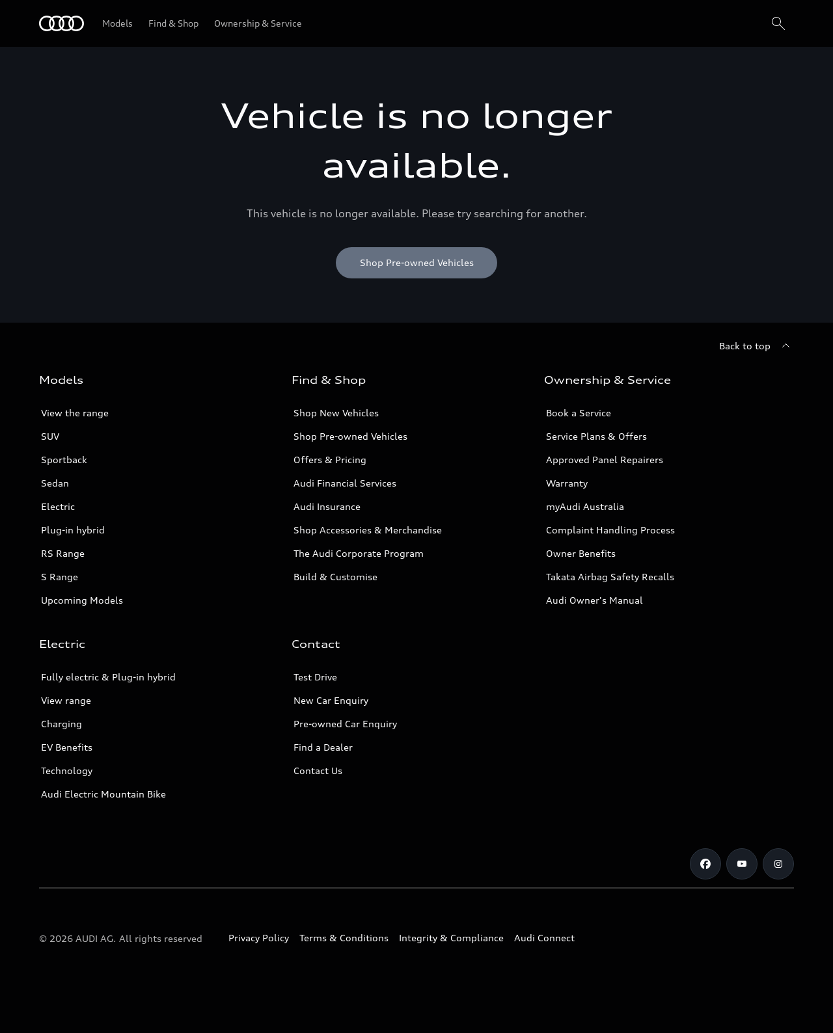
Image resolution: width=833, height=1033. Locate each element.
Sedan (55, 483)
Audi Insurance (327, 506)
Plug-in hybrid (73, 529)
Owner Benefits (581, 553)
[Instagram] (778, 863)
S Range (59, 576)
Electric (58, 506)
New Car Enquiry (331, 700)
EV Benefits (66, 747)
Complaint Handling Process (610, 529)
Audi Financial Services (345, 483)
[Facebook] (705, 863)
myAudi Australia (585, 506)
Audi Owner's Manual (594, 600)
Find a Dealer (323, 747)
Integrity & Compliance (451, 937)
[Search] (778, 23)
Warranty (567, 483)
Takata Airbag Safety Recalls (610, 576)
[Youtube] (742, 863)
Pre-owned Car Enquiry (345, 723)
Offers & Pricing (330, 459)
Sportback (64, 459)
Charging (61, 723)
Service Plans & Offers (596, 436)
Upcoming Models (82, 600)
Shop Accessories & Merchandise (368, 529)
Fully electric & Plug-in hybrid (108, 676)
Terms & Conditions (344, 937)
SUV (50, 436)
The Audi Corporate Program (359, 553)
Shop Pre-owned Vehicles (350, 436)
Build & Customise (335, 576)
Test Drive (315, 676)
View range (66, 700)
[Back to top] (756, 346)
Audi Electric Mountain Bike (103, 793)
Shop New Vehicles (336, 412)
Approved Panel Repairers (604, 459)
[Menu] (61, 23)
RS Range (63, 553)
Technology (66, 770)
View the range (75, 412)
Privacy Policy (258, 937)
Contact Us (318, 770)
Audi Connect (544, 937)
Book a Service (578, 412)
